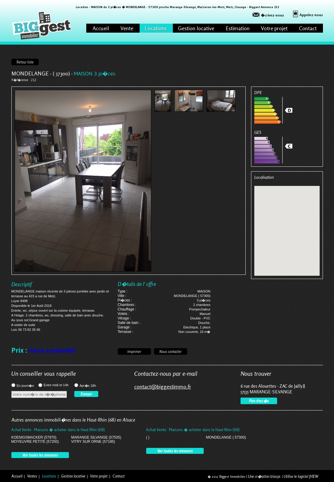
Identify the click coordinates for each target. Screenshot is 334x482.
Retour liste (25, 62)
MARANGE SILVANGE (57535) (96, 437)
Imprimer (134, 351)
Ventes (32, 476)
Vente (126, 28)
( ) (147, 437)
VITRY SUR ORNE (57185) (93, 441)
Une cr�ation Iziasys (264, 476)
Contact (308, 28)
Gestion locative (196, 28)
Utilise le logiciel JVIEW (301, 476)
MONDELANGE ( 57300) (226, 437)
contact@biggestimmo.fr (162, 386)
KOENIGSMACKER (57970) (34, 437)
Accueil (101, 28)
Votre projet (274, 28)
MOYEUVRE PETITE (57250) (35, 441)
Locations (156, 28)
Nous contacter (170, 351)
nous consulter (52, 350)
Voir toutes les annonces (40, 455)
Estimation (238, 28)
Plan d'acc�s (259, 400)
